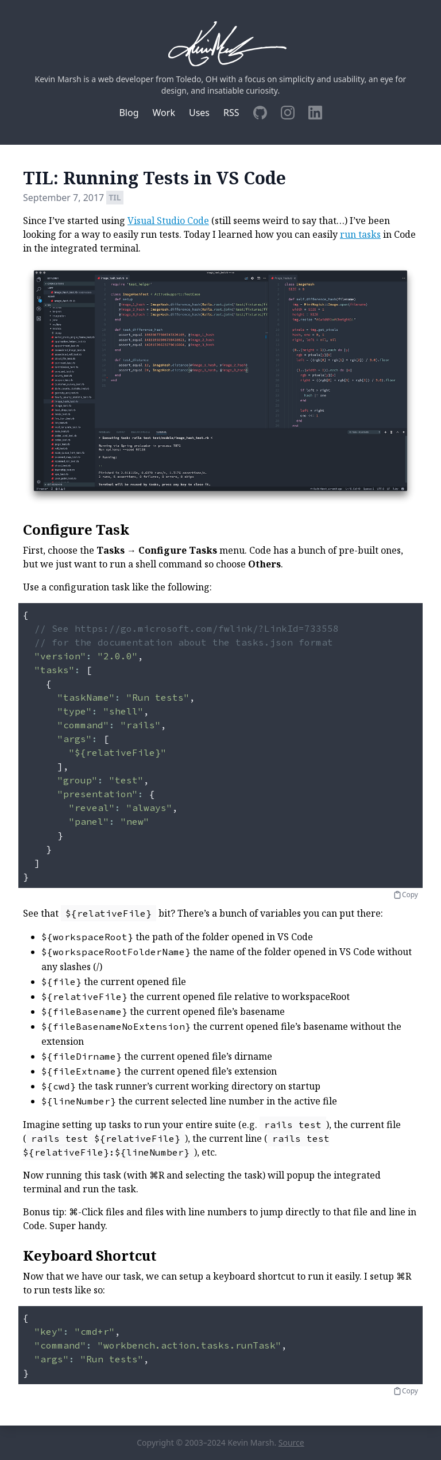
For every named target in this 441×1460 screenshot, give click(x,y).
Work (164, 112)
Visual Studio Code (168, 220)
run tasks (360, 234)
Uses (199, 112)
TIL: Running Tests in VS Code (154, 178)
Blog (128, 112)
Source (291, 1442)
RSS (231, 112)
